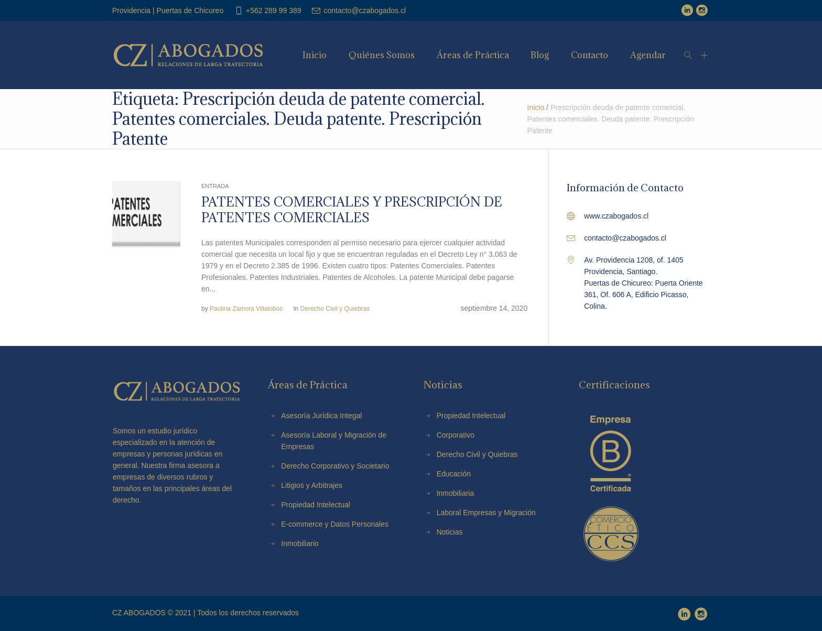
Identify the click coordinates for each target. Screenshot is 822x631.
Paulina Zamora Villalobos (246, 308)
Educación (454, 474)
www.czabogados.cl (616, 216)
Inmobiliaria (455, 493)
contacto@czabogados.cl (364, 10)
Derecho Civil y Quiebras (335, 308)
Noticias (450, 532)
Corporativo (455, 435)
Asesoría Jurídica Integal (321, 415)
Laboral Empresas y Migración (486, 512)
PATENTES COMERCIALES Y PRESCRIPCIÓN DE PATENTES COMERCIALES (351, 209)
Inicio (536, 107)
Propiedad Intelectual (471, 415)
